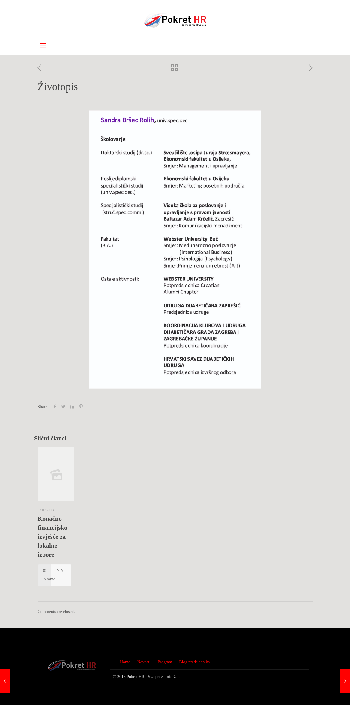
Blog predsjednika (194, 662)
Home (125, 662)
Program (165, 662)
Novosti (144, 662)
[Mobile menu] (43, 46)
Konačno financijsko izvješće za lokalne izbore (52, 536)
